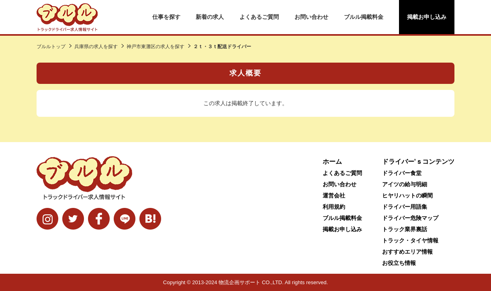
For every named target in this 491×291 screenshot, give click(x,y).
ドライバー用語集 (404, 206)
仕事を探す (166, 17)
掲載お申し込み (426, 17)
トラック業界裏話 (404, 229)
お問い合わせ (311, 17)
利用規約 (334, 206)
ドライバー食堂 (401, 173)
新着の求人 (210, 17)
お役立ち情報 (399, 263)
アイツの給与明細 (404, 184)
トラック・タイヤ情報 (410, 240)
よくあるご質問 (259, 17)
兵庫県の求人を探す (96, 46)
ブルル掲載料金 (363, 17)
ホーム (332, 161)
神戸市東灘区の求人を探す (155, 46)
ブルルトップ (51, 46)
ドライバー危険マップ (410, 218)
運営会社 (334, 195)
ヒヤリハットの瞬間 (407, 195)
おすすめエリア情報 (407, 251)
